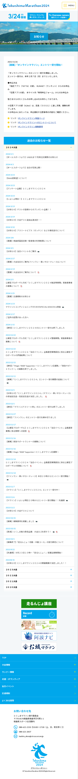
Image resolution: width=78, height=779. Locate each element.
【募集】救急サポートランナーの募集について (39, 440)
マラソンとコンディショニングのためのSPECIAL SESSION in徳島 (39, 305)
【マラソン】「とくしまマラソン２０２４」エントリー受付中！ (39, 488)
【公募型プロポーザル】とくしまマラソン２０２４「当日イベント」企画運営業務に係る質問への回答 (39, 427)
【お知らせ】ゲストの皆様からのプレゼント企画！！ (39, 208)
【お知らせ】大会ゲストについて (39, 509)
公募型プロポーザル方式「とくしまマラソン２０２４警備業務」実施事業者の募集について (39, 338)
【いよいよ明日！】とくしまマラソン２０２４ (39, 197)
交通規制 (6, 693)
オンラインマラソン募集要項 (30, 126)
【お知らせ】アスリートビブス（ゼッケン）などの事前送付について (39, 228)
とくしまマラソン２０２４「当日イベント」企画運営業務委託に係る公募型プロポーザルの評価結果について (39, 351)
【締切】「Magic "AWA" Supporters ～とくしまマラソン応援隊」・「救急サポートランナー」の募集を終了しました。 (39, 365)
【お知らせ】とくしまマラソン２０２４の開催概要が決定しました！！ (39, 561)
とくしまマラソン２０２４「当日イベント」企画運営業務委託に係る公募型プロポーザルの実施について (39, 462)
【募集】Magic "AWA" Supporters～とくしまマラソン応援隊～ (39, 450)
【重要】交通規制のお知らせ (39, 295)
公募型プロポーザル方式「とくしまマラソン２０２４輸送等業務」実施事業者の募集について (39, 282)
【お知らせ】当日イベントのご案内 (39, 249)
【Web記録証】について (39, 176)
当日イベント (8, 686)
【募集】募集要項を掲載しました (39, 519)
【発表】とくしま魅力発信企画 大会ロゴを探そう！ (39, 530)
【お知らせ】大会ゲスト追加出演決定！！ (39, 218)
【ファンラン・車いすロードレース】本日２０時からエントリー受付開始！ (39, 475)
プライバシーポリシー (39, 768)
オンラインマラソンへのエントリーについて (37, 122)
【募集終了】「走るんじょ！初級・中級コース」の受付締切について (39, 540)
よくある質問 (8, 700)
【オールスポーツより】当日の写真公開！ (39, 166)
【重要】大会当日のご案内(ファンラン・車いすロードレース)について (39, 260)
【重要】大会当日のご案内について (39, 270)
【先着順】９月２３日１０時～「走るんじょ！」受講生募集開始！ (39, 551)
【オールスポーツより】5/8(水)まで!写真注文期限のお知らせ (39, 155)
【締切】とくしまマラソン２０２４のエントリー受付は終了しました (39, 326)
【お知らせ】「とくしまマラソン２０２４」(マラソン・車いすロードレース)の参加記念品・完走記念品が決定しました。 (39, 393)
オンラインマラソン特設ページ (31, 118)
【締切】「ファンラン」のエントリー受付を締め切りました (39, 415)
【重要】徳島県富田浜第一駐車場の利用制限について (39, 239)
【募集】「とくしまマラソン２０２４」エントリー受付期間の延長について (39, 379)
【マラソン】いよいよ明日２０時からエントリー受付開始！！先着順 (39, 498)
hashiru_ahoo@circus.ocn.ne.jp (31, 736)
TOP (4, 657)
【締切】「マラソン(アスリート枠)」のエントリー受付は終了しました (39, 405)
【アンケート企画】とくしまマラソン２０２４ (39, 187)
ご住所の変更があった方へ (39, 315)
